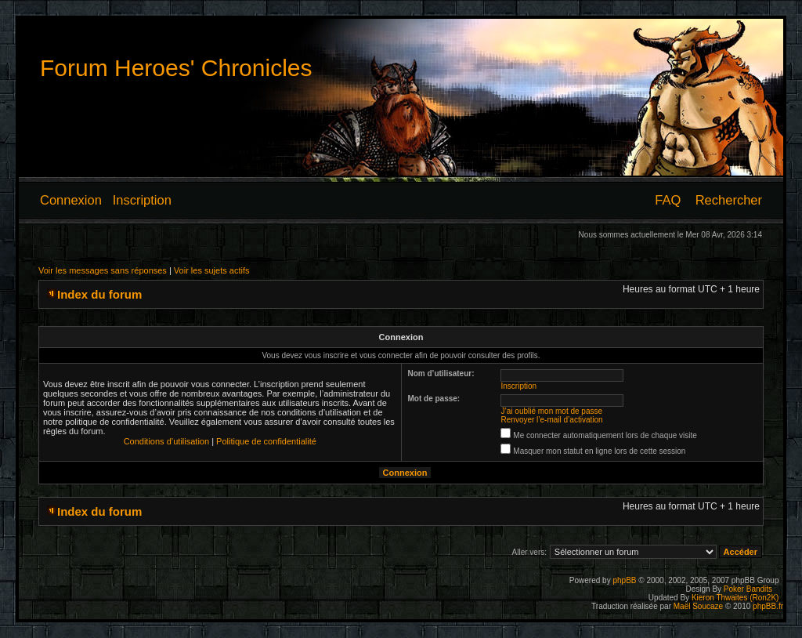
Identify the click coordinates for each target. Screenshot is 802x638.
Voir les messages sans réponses (102, 270)
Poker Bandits (748, 589)
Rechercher (728, 200)
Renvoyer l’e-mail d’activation (552, 419)
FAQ (668, 200)
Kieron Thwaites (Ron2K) (735, 597)
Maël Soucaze (698, 606)
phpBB (624, 580)
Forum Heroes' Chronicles (176, 68)
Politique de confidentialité (266, 441)
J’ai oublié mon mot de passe (552, 411)
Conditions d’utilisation (166, 441)
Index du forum (99, 294)
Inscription (142, 200)
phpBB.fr (768, 606)
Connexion (71, 200)
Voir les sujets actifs (212, 270)
